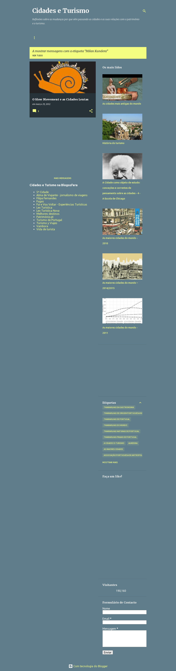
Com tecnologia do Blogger (88, 666)
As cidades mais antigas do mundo (121, 103)
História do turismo (113, 143)
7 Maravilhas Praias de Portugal (120, 437)
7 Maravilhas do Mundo (115, 425)
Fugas (40, 201)
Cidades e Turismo (60, 11)
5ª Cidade (42, 192)
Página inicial (40, 38)
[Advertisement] (61, 144)
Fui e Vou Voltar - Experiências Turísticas (61, 204)
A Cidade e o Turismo (114, 443)
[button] (91, 111)
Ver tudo (37, 55)
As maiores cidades (113, 449)
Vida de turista (45, 229)
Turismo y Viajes (46, 223)
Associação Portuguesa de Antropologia (125, 455)
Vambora (42, 226)
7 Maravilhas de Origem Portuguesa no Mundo (127, 413)
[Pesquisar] (144, 11)
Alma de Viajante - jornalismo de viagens (61, 195)
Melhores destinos (47, 213)
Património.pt (44, 216)
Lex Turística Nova (47, 210)
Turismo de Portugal (49, 219)
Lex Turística (44, 207)
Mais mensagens (62, 178)
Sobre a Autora (65, 38)
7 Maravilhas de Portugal (117, 419)
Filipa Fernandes (46, 198)
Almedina (133, 443)
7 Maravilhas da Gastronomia (119, 407)
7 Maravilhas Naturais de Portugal (121, 431)
